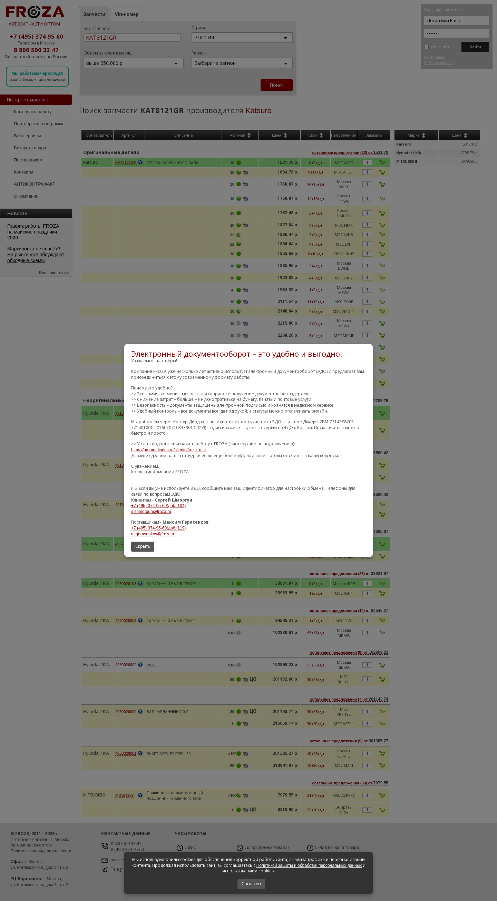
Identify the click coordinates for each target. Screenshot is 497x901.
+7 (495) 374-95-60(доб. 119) (158, 528)
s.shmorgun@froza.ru (151, 511)
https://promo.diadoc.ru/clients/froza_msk (169, 449)
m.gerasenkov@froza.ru (153, 534)
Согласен (251, 884)
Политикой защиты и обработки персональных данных (309, 865)
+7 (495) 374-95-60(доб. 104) (158, 506)
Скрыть (142, 546)
